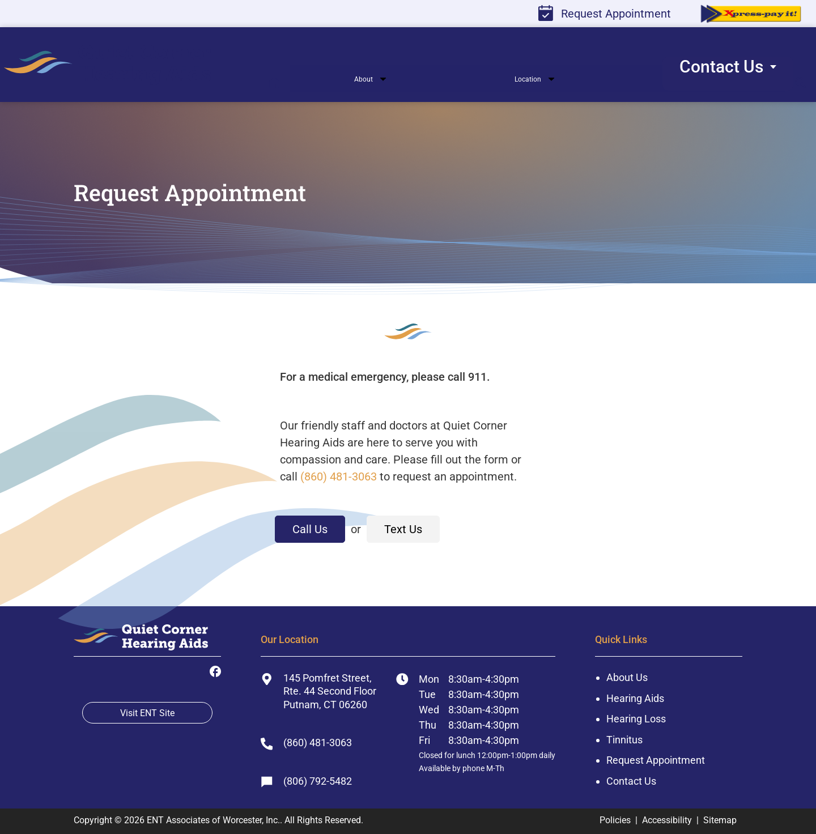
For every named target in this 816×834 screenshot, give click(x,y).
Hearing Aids (635, 698)
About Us (627, 677)
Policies (615, 820)
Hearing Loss (636, 719)
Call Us (310, 529)
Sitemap (720, 820)
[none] (353, 81)
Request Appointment (604, 13)
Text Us (403, 529)
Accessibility (667, 820)
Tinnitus (624, 740)
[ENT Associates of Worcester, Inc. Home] (141, 640)
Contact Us (631, 781)
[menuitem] (133, 64)
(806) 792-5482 (306, 781)
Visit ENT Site (147, 713)
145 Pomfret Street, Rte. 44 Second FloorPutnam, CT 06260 (318, 691)
